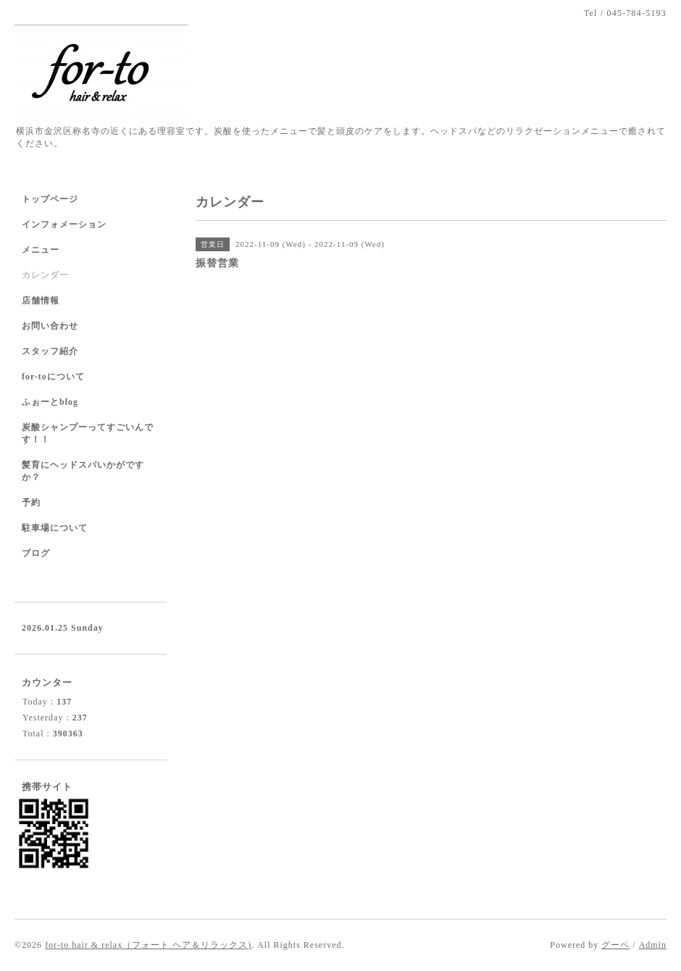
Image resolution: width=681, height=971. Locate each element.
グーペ (615, 945)
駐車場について (55, 528)
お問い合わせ (50, 326)
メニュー (40, 250)
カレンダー (45, 275)
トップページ (50, 199)
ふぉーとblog (50, 402)
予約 (31, 502)
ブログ (36, 553)
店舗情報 (40, 300)
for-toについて (53, 376)
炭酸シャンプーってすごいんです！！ (88, 433)
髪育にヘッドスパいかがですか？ (83, 471)
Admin (653, 945)
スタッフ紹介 (50, 351)
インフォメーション (64, 224)
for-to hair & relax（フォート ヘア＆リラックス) (148, 945)
